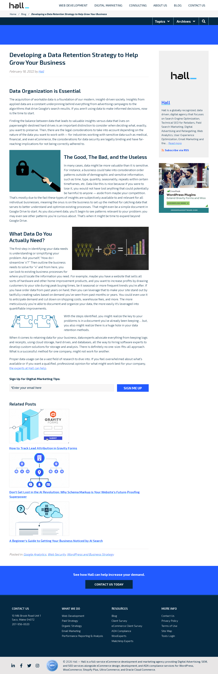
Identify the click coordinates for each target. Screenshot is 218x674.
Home (13, 14)
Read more (175, 143)
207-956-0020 (20, 623)
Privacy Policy (169, 620)
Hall (41, 71)
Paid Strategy (70, 620)
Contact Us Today (109, 584)
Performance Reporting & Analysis (82, 635)
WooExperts (119, 635)
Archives (186, 21)
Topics (162, 21)
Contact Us (167, 615)
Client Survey (119, 620)
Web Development (73, 615)
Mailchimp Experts (122, 640)
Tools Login (168, 635)
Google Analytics (35, 554)
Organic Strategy (72, 625)
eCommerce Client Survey (127, 625)
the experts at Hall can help (27, 368)
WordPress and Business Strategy (90, 554)
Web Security (57, 554)
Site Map (166, 630)
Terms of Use (169, 625)
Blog (23, 14)
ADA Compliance (121, 630)
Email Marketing (71, 630)
